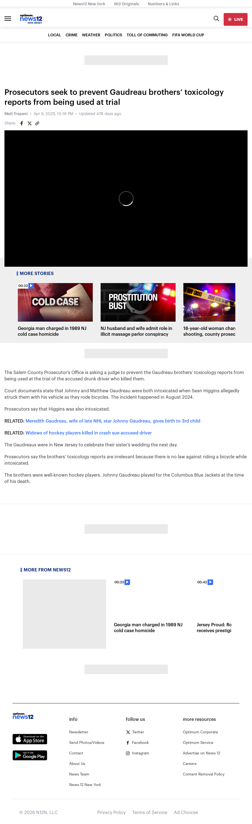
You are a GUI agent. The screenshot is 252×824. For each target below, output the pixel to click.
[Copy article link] (37, 123)
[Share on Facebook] (21, 123)
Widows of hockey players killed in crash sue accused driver (89, 433)
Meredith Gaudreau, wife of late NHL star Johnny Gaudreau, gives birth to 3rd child (113, 421)
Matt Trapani (16, 114)
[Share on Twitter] (29, 123)
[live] (236, 19)
